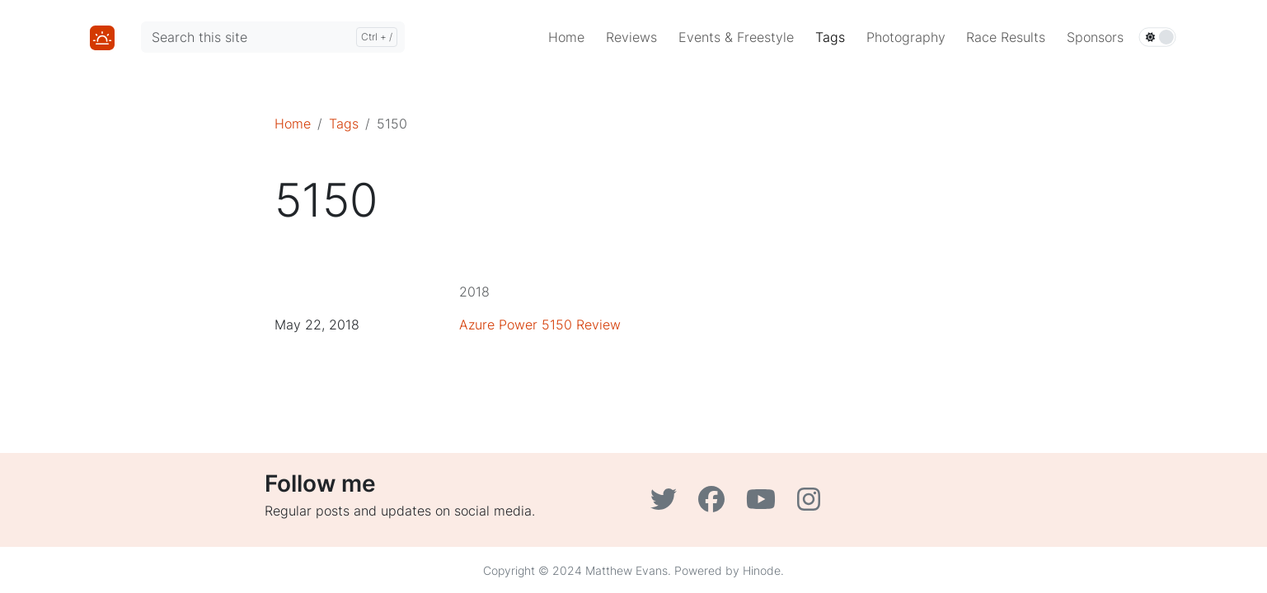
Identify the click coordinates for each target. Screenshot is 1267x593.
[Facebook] (715, 504)
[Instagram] (811, 504)
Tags (344, 123)
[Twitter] (668, 504)
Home (293, 123)
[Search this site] (273, 37)
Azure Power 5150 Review (540, 324)
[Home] (102, 36)
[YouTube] (765, 504)
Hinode (762, 570)
